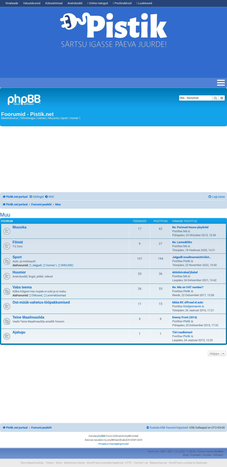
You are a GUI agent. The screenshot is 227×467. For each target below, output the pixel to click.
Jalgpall (35, 265)
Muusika (19, 227)
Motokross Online (74, 462)
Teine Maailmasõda (28, 317)
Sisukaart (195, 455)
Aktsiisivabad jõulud (185, 272)
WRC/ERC (65, 265)
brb (185, 231)
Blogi (186, 455)
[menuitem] (49, 197)
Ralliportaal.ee (158, 462)
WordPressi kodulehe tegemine (105, 462)
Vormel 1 (50, 265)
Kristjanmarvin (192, 306)
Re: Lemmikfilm (182, 242)
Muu (5, 215)
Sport (17, 257)
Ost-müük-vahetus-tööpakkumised (41, 302)
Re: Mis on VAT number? (187, 287)
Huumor (19, 272)
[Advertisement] (99, 64)
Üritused (35, 295)
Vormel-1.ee (141, 462)
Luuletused (144, 3)
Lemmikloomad (55, 295)
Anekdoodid (75, 3)
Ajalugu (19, 332)
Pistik (186, 261)
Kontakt (207, 455)
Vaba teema (22, 287)
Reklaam (218, 455)
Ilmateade (11, 3)
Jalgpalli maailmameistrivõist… (191, 257)
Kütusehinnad (53, 3)
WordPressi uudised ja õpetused (188, 462)
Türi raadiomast (182, 332)
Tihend (50, 462)
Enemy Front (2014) (184, 317)
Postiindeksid (122, 3)
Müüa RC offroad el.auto (187, 302)
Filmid (18, 242)
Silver (59, 462)
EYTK (128, 462)
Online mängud (97, 3)
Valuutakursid (31, 3)
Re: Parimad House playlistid (190, 227)
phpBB (100, 436)
